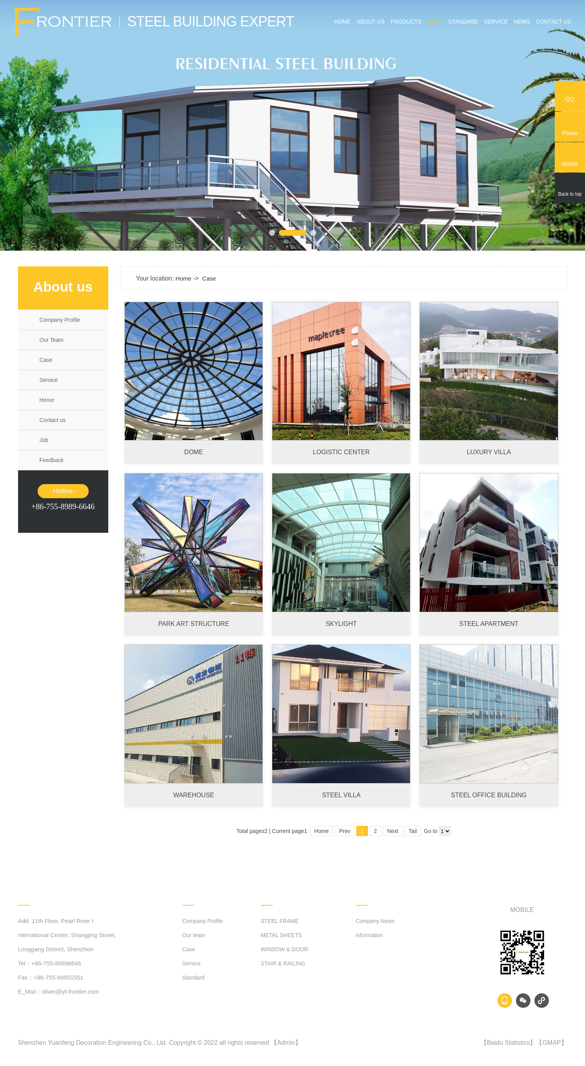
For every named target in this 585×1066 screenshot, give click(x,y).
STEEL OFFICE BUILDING (489, 795)
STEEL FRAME (280, 921)
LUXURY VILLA (489, 452)
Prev (344, 831)
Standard (463, 21)
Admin (286, 1042)
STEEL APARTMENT (489, 623)
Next (393, 831)
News (522, 21)
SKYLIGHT (341, 623)
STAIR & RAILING (283, 963)
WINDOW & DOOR (284, 949)
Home (342, 21)
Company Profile (60, 320)
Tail (412, 831)
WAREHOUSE (193, 795)
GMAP (551, 1042)
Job (44, 440)
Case (434, 21)
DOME (193, 452)
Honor (47, 400)
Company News (375, 921)
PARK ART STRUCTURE (193, 623)
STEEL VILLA (341, 795)
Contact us (553, 21)
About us (371, 21)
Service (496, 21)
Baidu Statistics (508, 1042)
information (369, 935)
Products (405, 21)
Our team (193, 935)
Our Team (52, 340)
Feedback (52, 460)
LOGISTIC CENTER (341, 452)
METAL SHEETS (281, 935)
